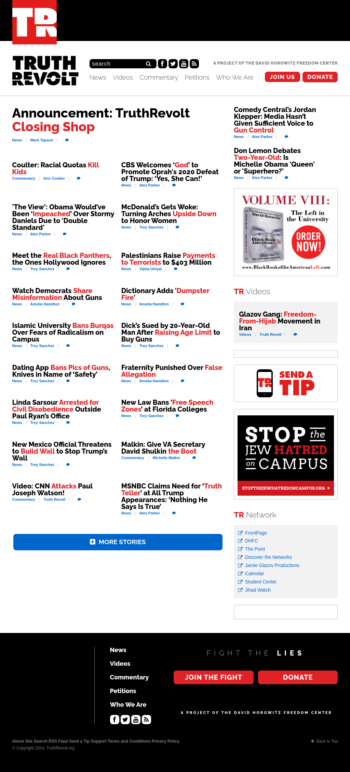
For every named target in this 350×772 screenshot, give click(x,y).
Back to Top (327, 741)
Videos (123, 77)
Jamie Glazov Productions (272, 565)
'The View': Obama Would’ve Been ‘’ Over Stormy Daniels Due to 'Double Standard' (63, 217)
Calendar (254, 573)
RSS (194, 63)
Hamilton (44, 304)
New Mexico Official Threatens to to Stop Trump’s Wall (62, 451)
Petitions (197, 77)
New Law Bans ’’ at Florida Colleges (167, 405)
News (98, 77)
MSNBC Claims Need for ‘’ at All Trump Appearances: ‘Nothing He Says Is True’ (171, 496)
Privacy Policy (165, 741)
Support (98, 741)
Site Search (36, 741)
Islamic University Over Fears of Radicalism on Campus (63, 332)
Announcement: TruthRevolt (101, 119)
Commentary (158, 77)
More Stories (122, 542)
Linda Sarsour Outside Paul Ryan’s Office (56, 409)
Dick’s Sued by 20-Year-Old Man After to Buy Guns (170, 332)
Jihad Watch (258, 590)
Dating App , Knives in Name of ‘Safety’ (61, 370)
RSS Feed (58, 741)
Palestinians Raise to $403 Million (168, 258)
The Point (255, 549)
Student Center (261, 581)
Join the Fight (282, 77)
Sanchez (151, 227)
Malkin (166, 458)
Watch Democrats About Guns (57, 294)
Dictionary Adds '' (165, 294)
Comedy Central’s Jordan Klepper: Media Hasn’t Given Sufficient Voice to (275, 120)
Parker (149, 185)
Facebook (162, 63)
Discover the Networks (268, 557)
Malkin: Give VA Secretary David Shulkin (163, 447)
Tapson (41, 140)
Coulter (54, 178)
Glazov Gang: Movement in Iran (279, 321)
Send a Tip (79, 741)
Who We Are (235, 77)
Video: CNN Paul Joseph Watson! (52, 489)
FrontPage (256, 533)
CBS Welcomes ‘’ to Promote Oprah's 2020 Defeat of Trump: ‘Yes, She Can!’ (170, 172)
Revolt (54, 499)
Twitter (173, 63)
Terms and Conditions (129, 741)
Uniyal (150, 269)
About (18, 741)
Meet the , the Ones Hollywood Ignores (61, 258)
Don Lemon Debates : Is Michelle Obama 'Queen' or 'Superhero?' (274, 161)
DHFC (251, 540)
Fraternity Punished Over (171, 370)
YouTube (183, 63)
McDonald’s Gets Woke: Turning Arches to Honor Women (168, 214)
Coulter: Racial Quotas (55, 168)
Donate (320, 76)
